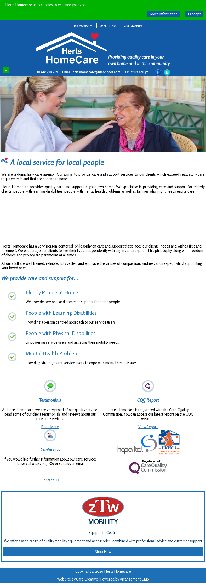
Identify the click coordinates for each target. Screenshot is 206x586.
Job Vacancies (83, 26)
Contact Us (50, 480)
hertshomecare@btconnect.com (96, 72)
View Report (148, 426)
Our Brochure (133, 26)
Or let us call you (138, 72)
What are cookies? (163, 14)
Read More (50, 426)
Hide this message (194, 14)
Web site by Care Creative (77, 579)
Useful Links (108, 26)
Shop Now (103, 551)
